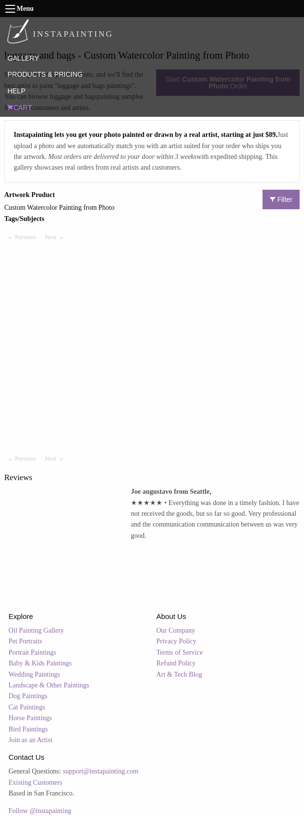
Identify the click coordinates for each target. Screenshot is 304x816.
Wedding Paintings (35, 674)
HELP (16, 91)
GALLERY (23, 58)
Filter (281, 199)
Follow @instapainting (40, 811)
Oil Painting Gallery (36, 630)
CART (19, 107)
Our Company (175, 630)
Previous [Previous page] (28, 237)
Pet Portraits (25, 641)
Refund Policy (176, 663)
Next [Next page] (56, 237)
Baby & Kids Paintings (40, 663)
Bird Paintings (28, 729)
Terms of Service (179, 652)
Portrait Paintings (33, 652)
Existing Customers (35, 782)
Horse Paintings (30, 718)
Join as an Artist (31, 740)
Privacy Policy (176, 641)
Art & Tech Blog (179, 674)
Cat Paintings (27, 707)
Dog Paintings (28, 696)
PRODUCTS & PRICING (44, 74)
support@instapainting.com (101, 771)
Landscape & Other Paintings (49, 685)
